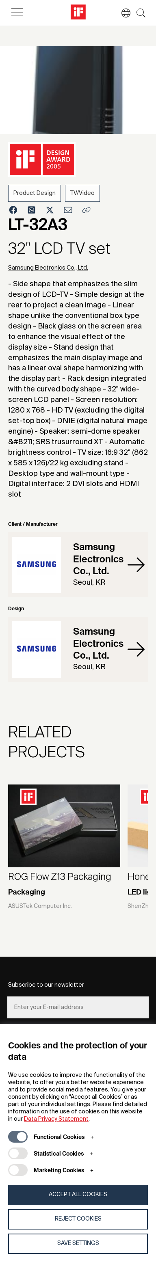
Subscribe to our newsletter (46, 985)
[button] (121, 13)
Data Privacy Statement (56, 1119)
